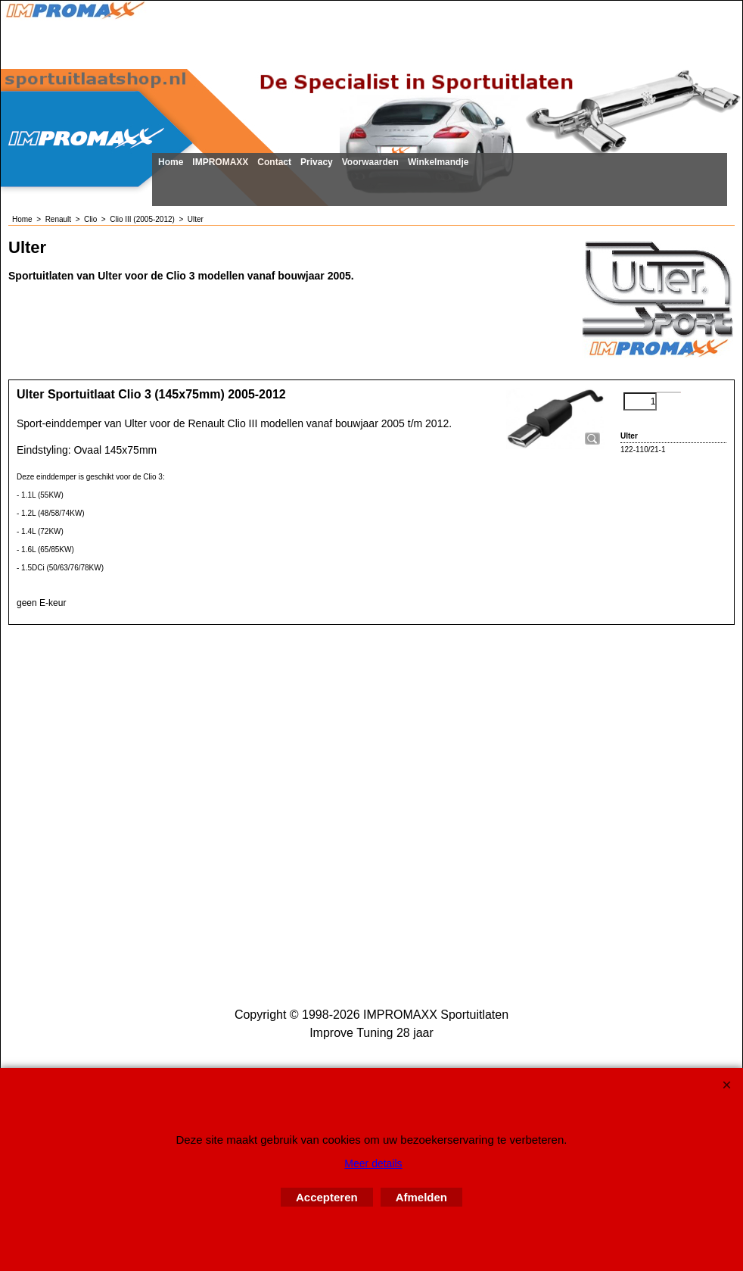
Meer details (373, 1163)
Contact (274, 162)
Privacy (316, 162)
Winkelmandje (438, 162)
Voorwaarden (370, 162)
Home (170, 162)
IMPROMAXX (220, 162)
